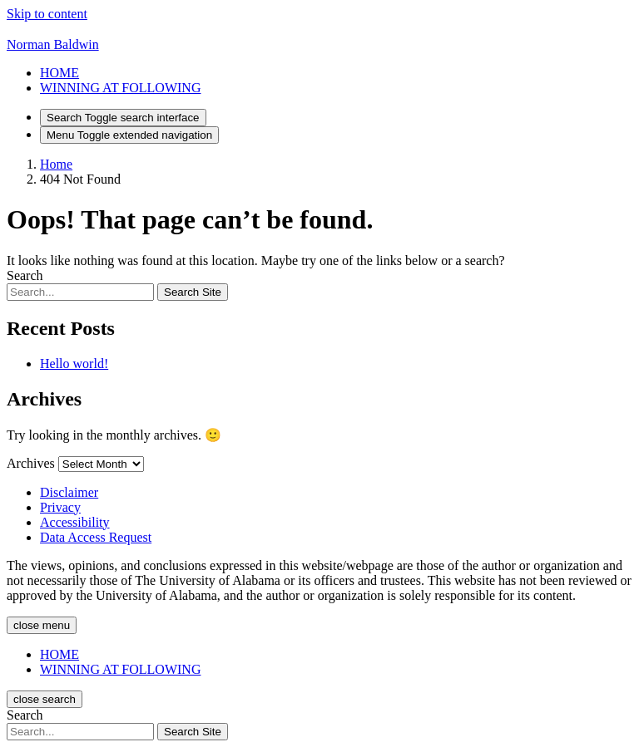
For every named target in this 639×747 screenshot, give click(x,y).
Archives (31, 463)
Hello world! (74, 363)
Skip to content (47, 14)
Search (25, 275)
